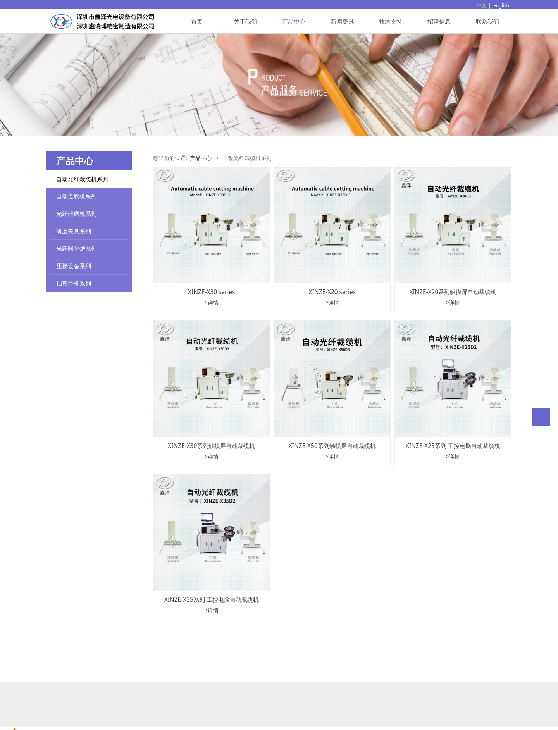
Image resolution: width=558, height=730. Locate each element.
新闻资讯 (342, 21)
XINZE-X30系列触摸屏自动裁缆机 (211, 446)
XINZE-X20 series (332, 292)
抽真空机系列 (73, 283)
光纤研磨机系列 (76, 213)
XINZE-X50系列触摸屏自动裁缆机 (332, 446)
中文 (481, 5)
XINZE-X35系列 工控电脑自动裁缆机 (211, 600)
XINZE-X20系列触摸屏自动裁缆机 (452, 292)
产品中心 (293, 21)
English (501, 5)
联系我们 (487, 21)
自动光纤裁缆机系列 (82, 179)
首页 (197, 21)
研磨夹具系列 (73, 231)
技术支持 (390, 21)
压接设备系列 (73, 266)
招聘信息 (439, 21)
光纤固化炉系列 (76, 248)
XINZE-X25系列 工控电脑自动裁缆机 (453, 446)
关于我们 (245, 21)
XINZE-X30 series (211, 292)
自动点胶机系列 (76, 196)
